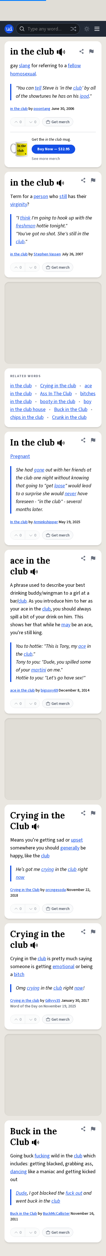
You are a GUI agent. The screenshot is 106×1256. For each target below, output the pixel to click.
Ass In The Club (56, 393)
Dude (21, 1193)
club (77, 88)
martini (38, 669)
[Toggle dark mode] (86, 28)
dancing (18, 1171)
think (25, 217)
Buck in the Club (70, 409)
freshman (25, 225)
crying (47, 869)
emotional (63, 966)
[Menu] (96, 28)
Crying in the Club (25, 890)
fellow (74, 65)
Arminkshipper (46, 522)
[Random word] (73, 28)
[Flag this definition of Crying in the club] (93, 931)
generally (69, 847)
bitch (19, 974)
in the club (19, 109)
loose (59, 485)
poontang (42, 109)
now (20, 877)
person (41, 196)
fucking (42, 1155)
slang (24, 65)
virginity (18, 204)
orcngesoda (56, 890)
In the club (19, 522)
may (65, 624)
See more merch (46, 159)
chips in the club (27, 417)
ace (82, 646)
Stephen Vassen (47, 254)
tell (38, 88)
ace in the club (22, 690)
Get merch (58, 122)
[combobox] (48, 28)
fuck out (74, 1193)
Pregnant (20, 456)
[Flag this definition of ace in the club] (93, 558)
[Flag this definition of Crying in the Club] (93, 813)
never (70, 493)
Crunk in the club (69, 417)
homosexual (23, 73)
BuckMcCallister (56, 1213)
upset (77, 840)
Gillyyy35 (52, 1000)
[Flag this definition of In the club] (93, 440)
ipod (84, 96)
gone (39, 469)
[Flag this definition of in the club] (91, 51)
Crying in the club (58, 385)
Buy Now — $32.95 (53, 149)
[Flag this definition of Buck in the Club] (93, 1128)
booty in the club (57, 401)
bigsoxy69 (49, 690)
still (63, 196)
